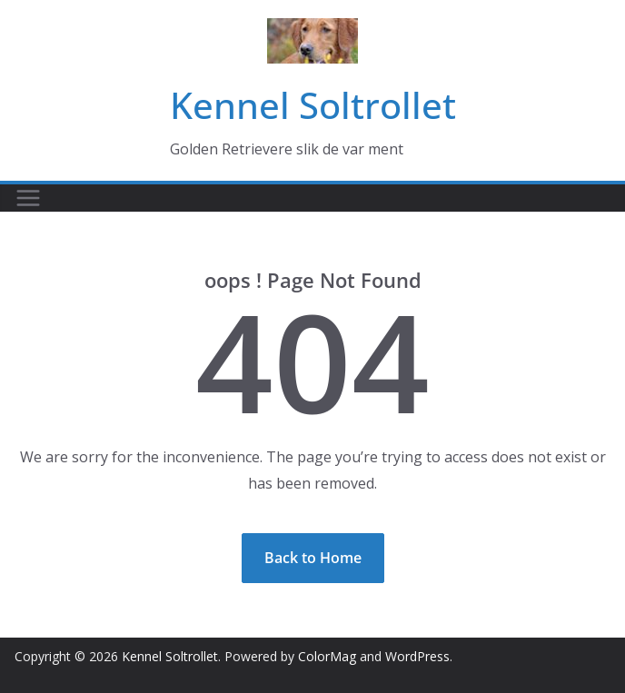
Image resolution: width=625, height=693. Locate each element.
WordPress (417, 656)
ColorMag (327, 656)
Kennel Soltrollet (313, 105)
